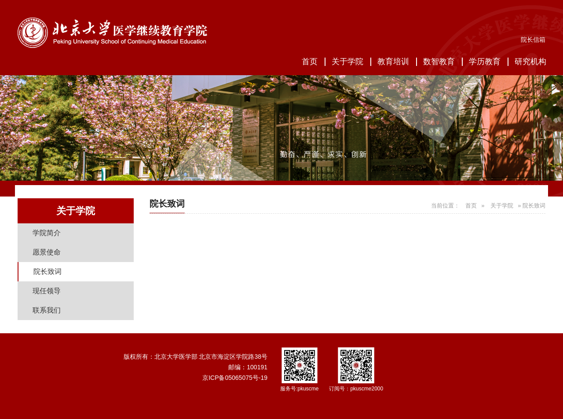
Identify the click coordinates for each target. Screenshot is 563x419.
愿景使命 (47, 252)
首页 (310, 61)
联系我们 (47, 310)
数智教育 (439, 61)
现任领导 (47, 291)
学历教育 (485, 61)
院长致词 (47, 271)
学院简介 (47, 233)
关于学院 (347, 61)
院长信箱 (533, 39)
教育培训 (393, 61)
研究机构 (530, 61)
